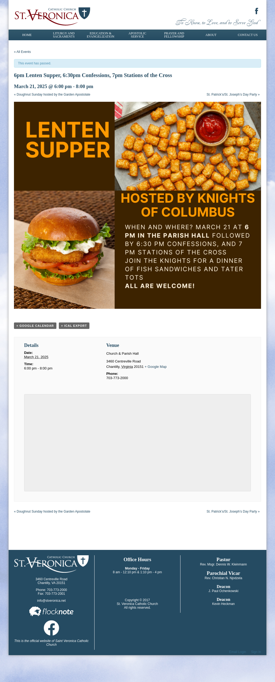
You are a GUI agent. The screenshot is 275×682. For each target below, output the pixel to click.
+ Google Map (155, 367)
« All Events (22, 52)
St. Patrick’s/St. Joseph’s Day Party (233, 94)
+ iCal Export (74, 325)
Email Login (237, 652)
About (210, 35)
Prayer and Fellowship (174, 34)
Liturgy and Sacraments (64, 34)
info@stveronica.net (51, 601)
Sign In (256, 652)
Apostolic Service (137, 34)
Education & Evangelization (100, 34)
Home (27, 35)
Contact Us (248, 35)
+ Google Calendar (35, 325)
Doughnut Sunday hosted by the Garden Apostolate (52, 94)
